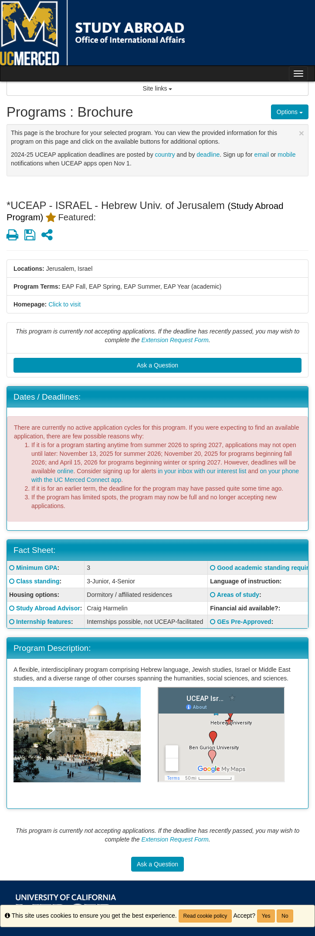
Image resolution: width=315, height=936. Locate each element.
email (261, 154)
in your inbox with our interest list (202, 471)
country (165, 154)
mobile (286, 154)
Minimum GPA (37, 567)
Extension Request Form (175, 340)
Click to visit (64, 304)
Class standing (38, 581)
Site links (158, 88)
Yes (266, 916)
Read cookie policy (205, 916)
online (65, 471)
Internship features (43, 621)
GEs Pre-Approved (244, 621)
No (284, 916)
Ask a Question (157, 365)
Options (290, 111)
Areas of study (238, 594)
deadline (208, 154)
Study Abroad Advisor (48, 608)
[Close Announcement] (301, 133)
